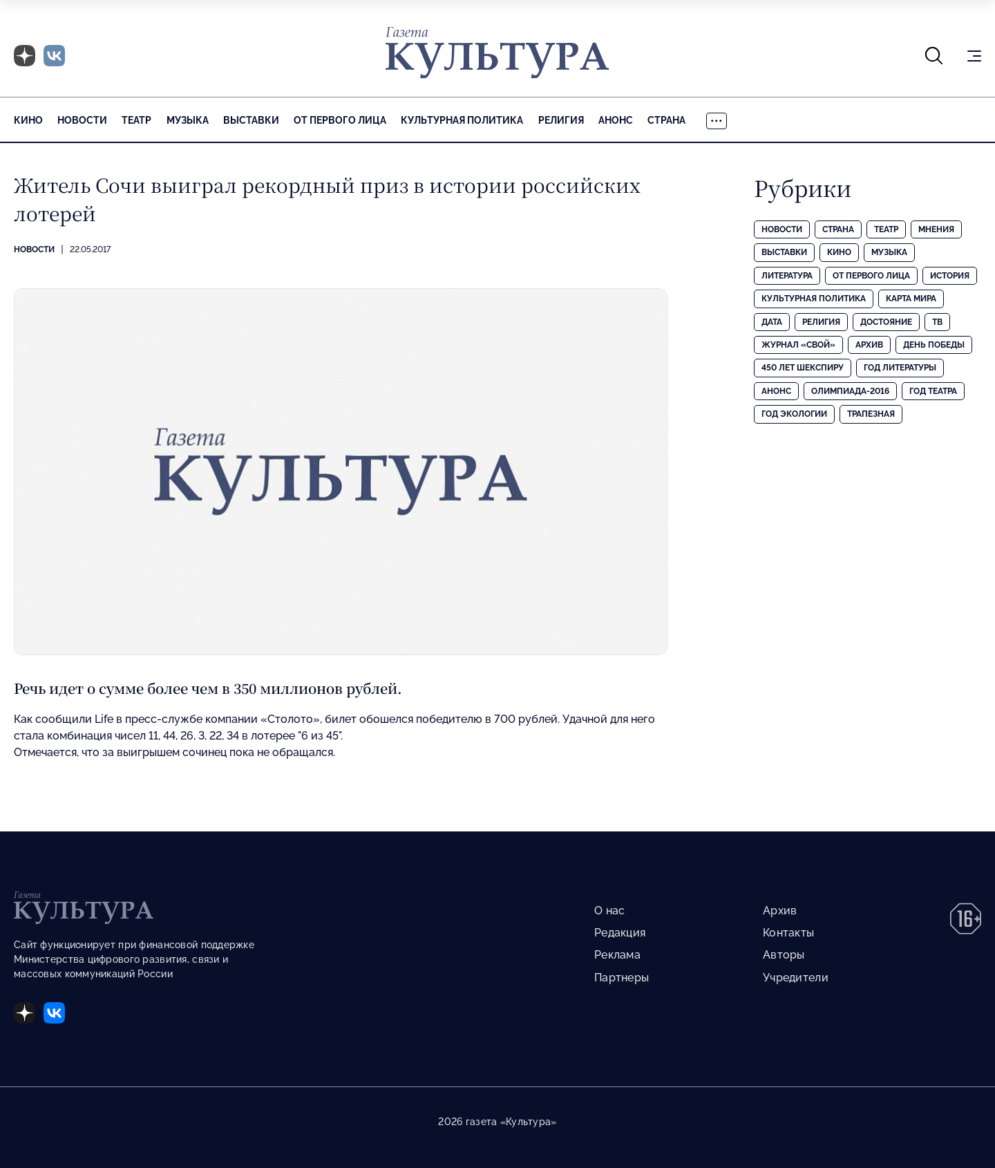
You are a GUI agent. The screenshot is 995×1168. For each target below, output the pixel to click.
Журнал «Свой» (798, 345)
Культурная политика (462, 120)
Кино (28, 120)
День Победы (934, 345)
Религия (561, 120)
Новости (82, 120)
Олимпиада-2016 (850, 391)
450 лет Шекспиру (802, 368)
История (949, 276)
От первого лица (340, 120)
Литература (787, 276)
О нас (609, 910)
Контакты (788, 932)
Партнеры (621, 977)
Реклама (617, 954)
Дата (771, 322)
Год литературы (900, 368)
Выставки (251, 120)
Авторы (784, 954)
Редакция (619, 932)
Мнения (936, 229)
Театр (136, 120)
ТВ (937, 322)
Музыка (188, 120)
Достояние (886, 322)
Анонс (615, 120)
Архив (869, 345)
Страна (666, 120)
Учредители (795, 977)
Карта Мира (911, 298)
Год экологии (794, 414)
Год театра (933, 391)
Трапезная (871, 414)
